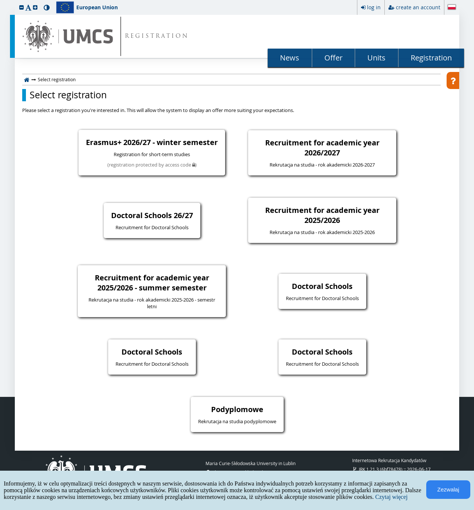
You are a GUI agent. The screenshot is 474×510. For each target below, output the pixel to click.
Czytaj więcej (391, 497)
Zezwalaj (448, 489)
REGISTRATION (157, 36)
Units (376, 58)
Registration (431, 58)
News (289, 58)
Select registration (68, 95)
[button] (21, 7)
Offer (333, 58)
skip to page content (2, 2)
